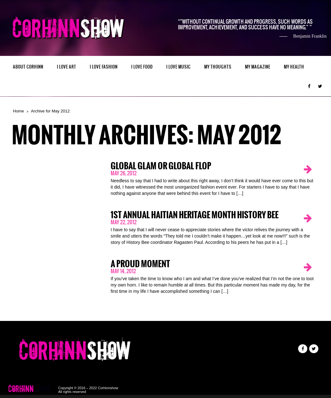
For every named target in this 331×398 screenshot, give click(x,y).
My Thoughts (217, 67)
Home (18, 111)
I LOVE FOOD (142, 67)
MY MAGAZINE (257, 67)
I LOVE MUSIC (178, 67)
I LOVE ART (66, 67)
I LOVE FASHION (104, 67)
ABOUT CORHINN (28, 67)
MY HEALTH (294, 67)
